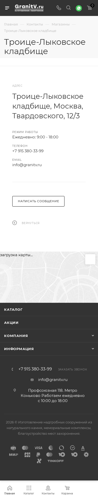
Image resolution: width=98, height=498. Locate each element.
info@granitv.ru (27, 164)
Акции (11, 323)
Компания (16, 336)
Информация (19, 349)
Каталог (13, 309)
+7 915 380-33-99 (27, 150)
